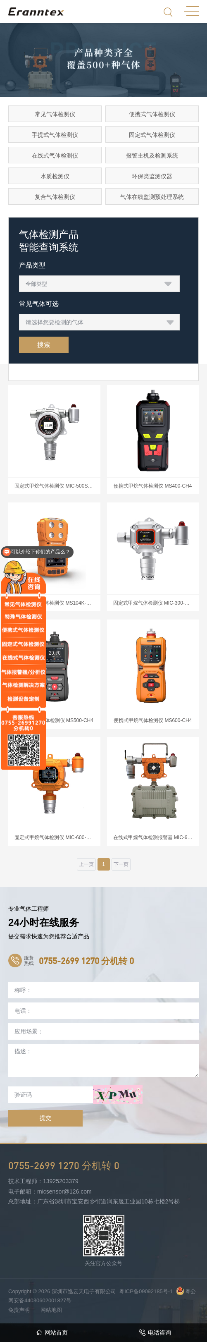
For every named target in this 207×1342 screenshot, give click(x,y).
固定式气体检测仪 (152, 135)
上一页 (86, 864)
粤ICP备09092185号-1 (146, 1291)
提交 (45, 1118)
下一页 (121, 864)
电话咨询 (155, 1332)
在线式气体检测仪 (55, 155)
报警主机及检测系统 (152, 155)
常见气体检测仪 (55, 114)
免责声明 (19, 1310)
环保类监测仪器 (152, 176)
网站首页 (52, 1332)
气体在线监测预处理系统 (152, 197)
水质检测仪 (54, 176)
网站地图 (51, 1310)
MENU (191, 11)
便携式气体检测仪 (152, 114)
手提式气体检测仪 (55, 135)
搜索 (43, 344)
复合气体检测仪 (55, 197)
